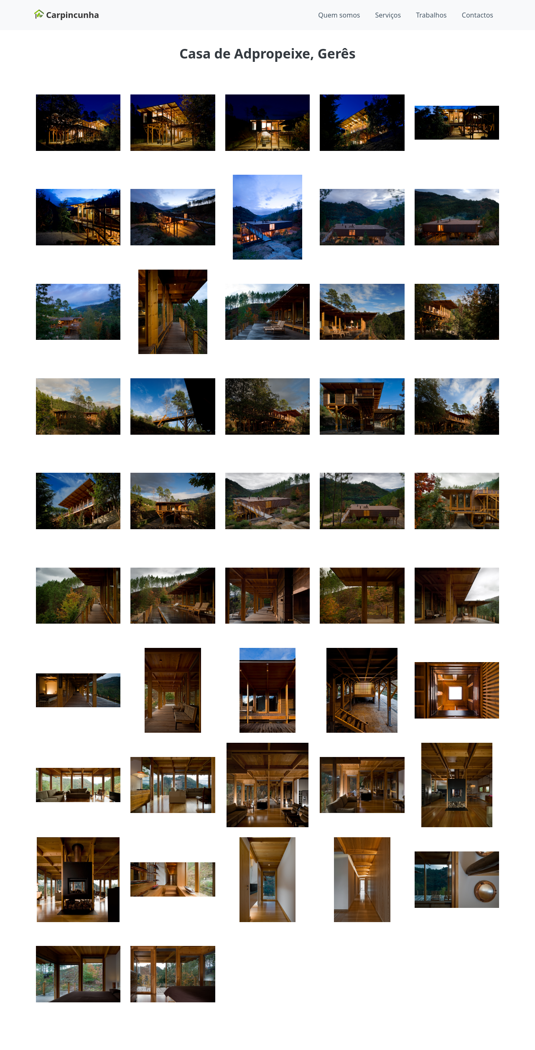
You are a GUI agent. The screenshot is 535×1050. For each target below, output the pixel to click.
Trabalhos (431, 15)
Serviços (388, 15)
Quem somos (339, 15)
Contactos (477, 15)
